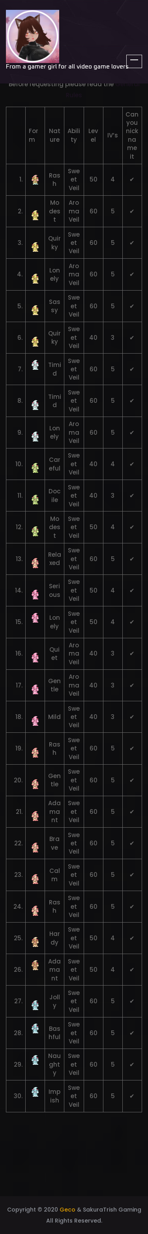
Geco (67, 1210)
